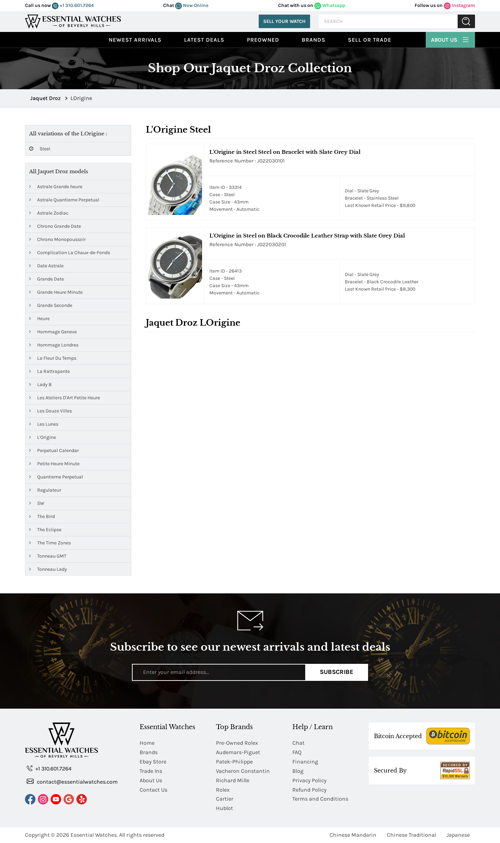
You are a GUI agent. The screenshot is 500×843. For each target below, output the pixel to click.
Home (147, 743)
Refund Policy (309, 789)
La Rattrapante (49, 371)
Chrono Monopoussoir (57, 239)
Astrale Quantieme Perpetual (64, 200)
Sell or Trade (369, 39)
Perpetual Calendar (54, 450)
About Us (450, 39)
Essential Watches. (94, 835)
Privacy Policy (309, 780)
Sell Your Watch (284, 21)
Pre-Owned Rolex (237, 743)
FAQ (296, 752)
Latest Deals (204, 39)
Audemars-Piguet (238, 752)
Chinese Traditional (411, 835)
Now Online (191, 5)
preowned (263, 39)
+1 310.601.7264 (73, 5)
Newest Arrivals (135, 39)
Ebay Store (153, 761)
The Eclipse (45, 530)
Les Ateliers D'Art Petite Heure (64, 398)
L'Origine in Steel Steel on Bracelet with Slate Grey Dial (284, 152)
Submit (466, 21)
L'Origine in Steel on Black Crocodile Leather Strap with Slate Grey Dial (307, 235)
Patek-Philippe (234, 761)
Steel (39, 148)
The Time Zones (50, 543)
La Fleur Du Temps (52, 358)
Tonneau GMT (47, 556)
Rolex (223, 789)
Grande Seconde (50, 305)
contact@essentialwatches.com (72, 781)
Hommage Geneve (53, 332)
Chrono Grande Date (55, 226)
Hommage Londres (53, 345)
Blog (297, 771)
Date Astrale (46, 266)
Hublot (224, 808)
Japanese (458, 835)
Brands (313, 39)
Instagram (459, 5)
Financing (305, 761)
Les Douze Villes (50, 411)
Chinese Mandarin (353, 835)
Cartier (224, 799)
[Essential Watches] (73, 20)
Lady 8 (40, 384)
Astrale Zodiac (48, 213)
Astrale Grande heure (55, 187)
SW (36, 503)
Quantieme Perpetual (56, 477)
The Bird (42, 516)
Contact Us (153, 789)
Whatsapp (329, 5)
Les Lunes (43, 424)
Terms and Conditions (320, 799)
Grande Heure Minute (56, 292)
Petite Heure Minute (54, 464)
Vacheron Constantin (243, 771)
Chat (298, 743)
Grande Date (46, 279)
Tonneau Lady (48, 569)
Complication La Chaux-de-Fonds (69, 253)
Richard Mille (232, 780)
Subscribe (336, 672)
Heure (39, 319)
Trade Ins (151, 771)
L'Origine (42, 437)
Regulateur (45, 490)
